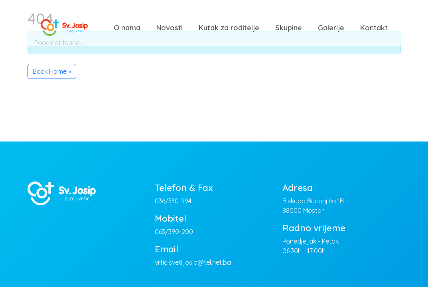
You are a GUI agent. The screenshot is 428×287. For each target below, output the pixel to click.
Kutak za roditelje (229, 27)
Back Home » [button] (52, 71)
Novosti (169, 27)
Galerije (331, 27)
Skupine (288, 27)
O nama (127, 27)
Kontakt (374, 27)
